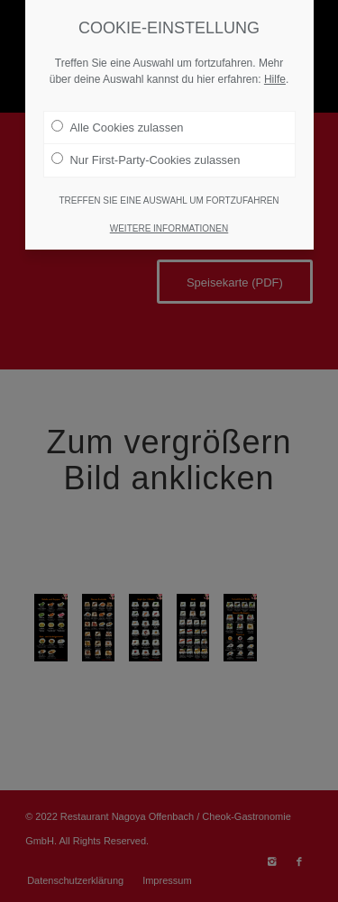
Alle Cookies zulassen (117, 127)
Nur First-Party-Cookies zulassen (146, 159)
